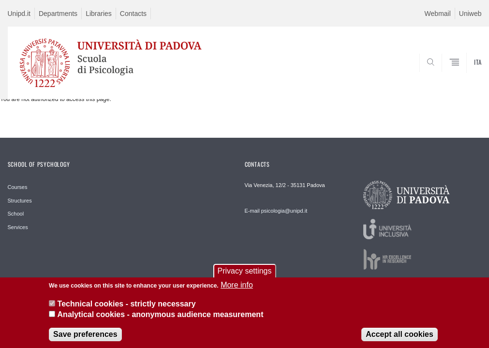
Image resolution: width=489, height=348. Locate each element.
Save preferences (85, 340)
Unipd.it (19, 13)
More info (237, 290)
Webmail (438, 13)
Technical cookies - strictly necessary (127, 309)
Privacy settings (244, 276)
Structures (20, 200)
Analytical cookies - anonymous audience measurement (161, 320)
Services (18, 227)
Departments (58, 13)
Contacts (133, 13)
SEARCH (441, 75)
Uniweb (470, 13)
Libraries (99, 13)
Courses (18, 187)
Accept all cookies (399, 340)
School (16, 214)
